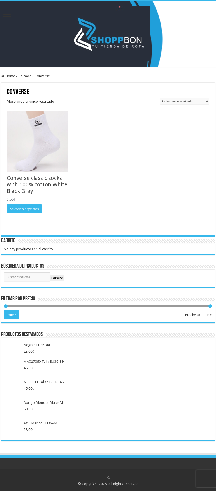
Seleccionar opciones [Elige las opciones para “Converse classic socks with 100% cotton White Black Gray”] (24, 209)
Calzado (25, 76)
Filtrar (11, 315)
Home (10, 76)
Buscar (57, 278)
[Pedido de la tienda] (184, 101)
